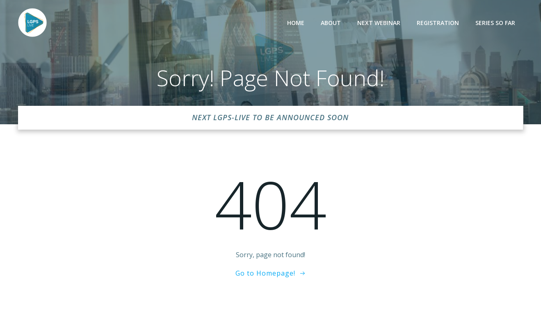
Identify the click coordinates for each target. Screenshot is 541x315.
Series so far (495, 23)
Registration (438, 23)
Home (295, 23)
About (331, 23)
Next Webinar (378, 23)
